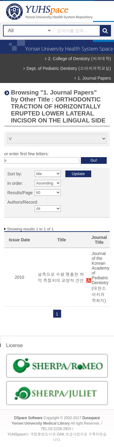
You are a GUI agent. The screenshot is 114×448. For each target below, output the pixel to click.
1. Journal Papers (94, 78)
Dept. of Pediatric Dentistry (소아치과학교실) (68, 68)
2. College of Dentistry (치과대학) (79, 58)
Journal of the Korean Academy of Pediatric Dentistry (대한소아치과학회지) (100, 277)
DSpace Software (28, 418)
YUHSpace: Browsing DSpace (50, 11)
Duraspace (91, 418)
